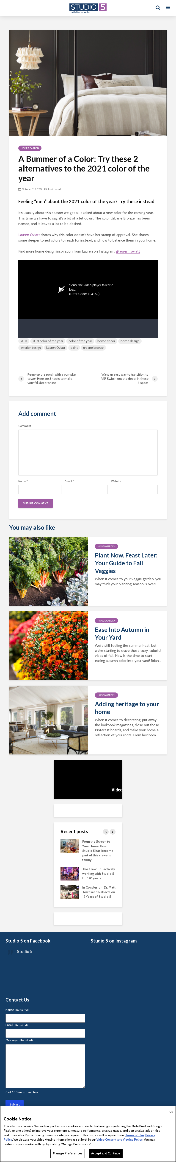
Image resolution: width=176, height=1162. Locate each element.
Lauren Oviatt (29, 235)
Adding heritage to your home (127, 707)
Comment (24, 426)
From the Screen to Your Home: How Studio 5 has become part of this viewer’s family (97, 850)
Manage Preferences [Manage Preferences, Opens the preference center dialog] (67, 1153)
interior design (31, 348)
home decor (106, 341)
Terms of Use (134, 1135)
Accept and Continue (105, 1153)
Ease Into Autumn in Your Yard (122, 633)
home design (130, 341)
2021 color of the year (48, 341)
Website (116, 481)
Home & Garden (30, 148)
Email (69, 481)
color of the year (80, 341)
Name (23, 481)
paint (74, 348)
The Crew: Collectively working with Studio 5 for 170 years (98, 873)
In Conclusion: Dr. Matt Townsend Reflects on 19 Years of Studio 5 (99, 892)
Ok (171, 1111)
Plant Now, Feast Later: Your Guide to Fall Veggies (126, 562)
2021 (24, 341)
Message (19, 1040)
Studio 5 (24, 951)
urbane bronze (93, 348)
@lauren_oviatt (128, 251)
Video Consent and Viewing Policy (119, 1139)
